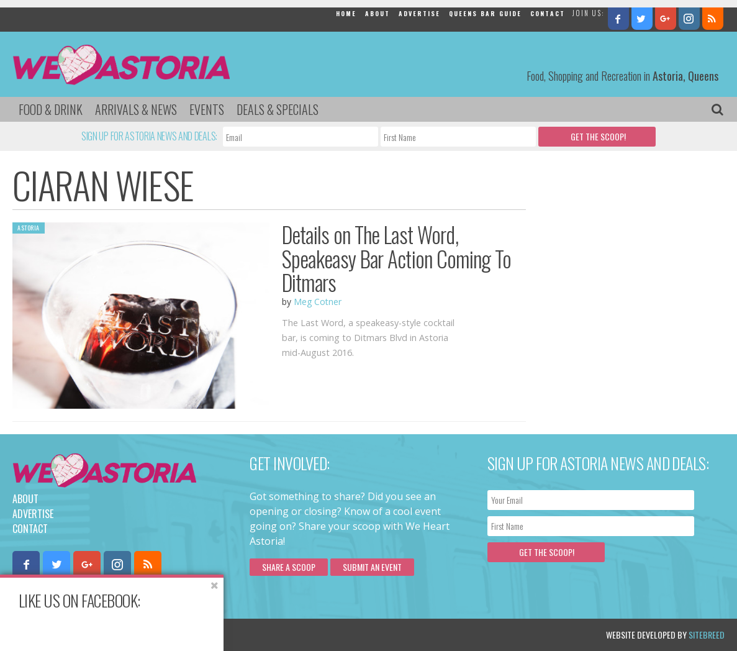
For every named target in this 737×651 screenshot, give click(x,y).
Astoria (28, 227)
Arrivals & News (136, 109)
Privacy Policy (138, 634)
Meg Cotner (317, 301)
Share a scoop (288, 566)
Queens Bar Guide (485, 13)
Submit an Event (372, 566)
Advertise (419, 13)
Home (346, 13)
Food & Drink (51, 109)
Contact (547, 13)
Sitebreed (707, 634)
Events (206, 109)
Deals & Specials (278, 109)
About (377, 13)
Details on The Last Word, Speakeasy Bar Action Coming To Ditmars (397, 258)
